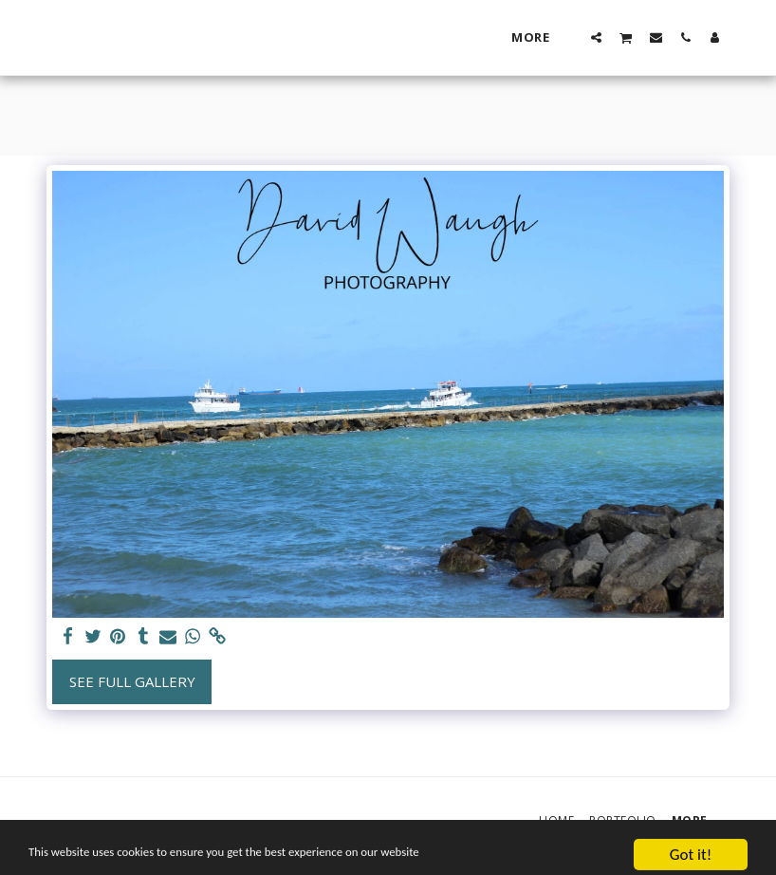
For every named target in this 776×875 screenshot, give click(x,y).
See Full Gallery (132, 681)
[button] (596, 37)
